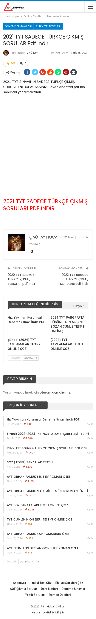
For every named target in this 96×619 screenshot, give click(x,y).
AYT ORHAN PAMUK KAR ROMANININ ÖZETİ (39, 533)
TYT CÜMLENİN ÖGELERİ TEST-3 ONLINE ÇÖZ (39, 519)
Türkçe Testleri (48, 26)
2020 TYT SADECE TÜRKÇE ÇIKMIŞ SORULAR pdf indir (21, 279)
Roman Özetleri (60, 594)
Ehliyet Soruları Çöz (69, 582)
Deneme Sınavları (18, 26)
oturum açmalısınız (55, 392)
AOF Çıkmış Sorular (23, 588)
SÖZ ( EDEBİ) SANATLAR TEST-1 (30, 462)
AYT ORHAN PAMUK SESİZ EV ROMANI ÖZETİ (39, 476)
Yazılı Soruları (35, 594)
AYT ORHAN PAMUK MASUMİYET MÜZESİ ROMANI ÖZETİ (47, 491)
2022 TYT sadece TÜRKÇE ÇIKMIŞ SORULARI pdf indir (74, 279)
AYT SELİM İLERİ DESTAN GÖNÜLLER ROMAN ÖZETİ (43, 548)
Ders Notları (49, 588)
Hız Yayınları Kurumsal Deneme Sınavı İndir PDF (43, 419)
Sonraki (30, 357)
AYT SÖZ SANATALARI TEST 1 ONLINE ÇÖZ (37, 505)
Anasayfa (19, 582)
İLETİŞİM (59, 612)
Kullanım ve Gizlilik (43, 612)
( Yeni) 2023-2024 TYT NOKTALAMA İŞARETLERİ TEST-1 (48, 433)
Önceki (14, 357)
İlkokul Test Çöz (41, 582)
